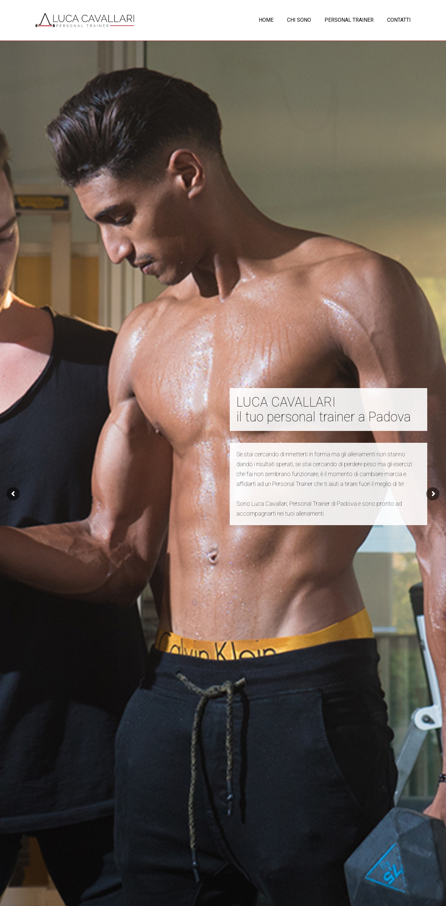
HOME (266, 20)
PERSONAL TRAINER (349, 20)
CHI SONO (299, 20)
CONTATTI (399, 20)
